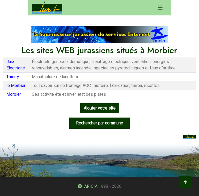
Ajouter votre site (100, 108)
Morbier (13, 94)
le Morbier (16, 85)
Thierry (12, 76)
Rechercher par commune (99, 123)
